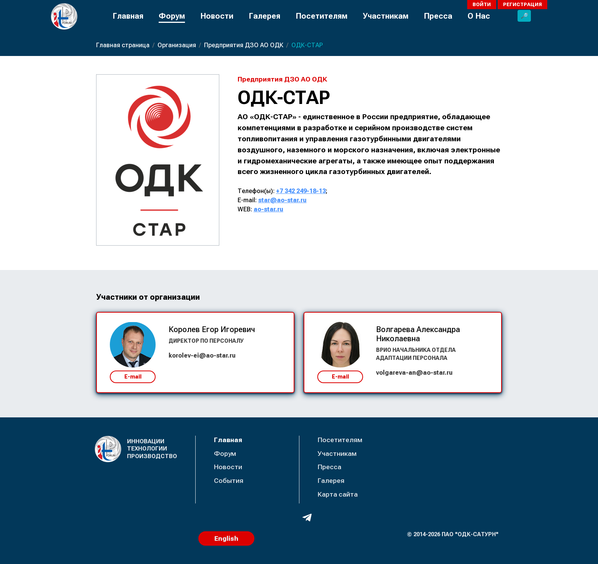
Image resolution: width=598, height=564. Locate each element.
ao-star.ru (268, 209)
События (228, 480)
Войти (482, 4)
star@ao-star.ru (282, 200)
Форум (172, 16)
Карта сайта (338, 494)
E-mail (132, 377)
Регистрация (522, 4)
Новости (216, 16)
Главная (128, 16)
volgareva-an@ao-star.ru (414, 372)
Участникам (385, 16)
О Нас (479, 16)
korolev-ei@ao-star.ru (202, 355)
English (226, 538)
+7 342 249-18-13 (301, 191)
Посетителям (321, 16)
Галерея (264, 16)
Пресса (438, 16)
